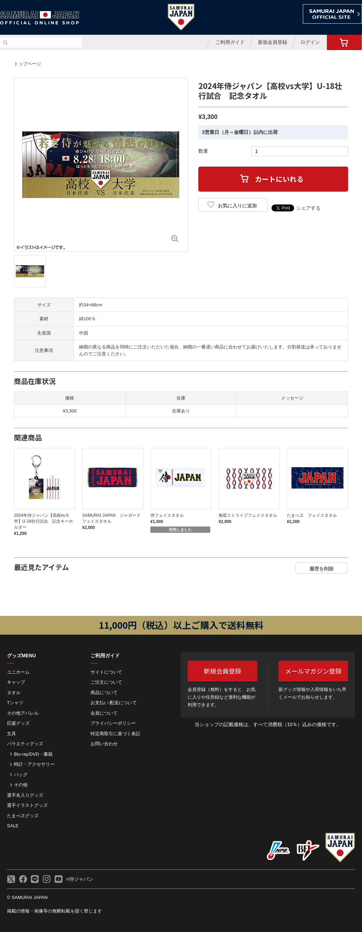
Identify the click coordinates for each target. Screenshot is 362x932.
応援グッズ (18, 723)
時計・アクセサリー (34, 764)
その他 (20, 784)
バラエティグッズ (25, 743)
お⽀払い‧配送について (113, 702)
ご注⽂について (106, 682)
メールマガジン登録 (313, 670)
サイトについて (106, 672)
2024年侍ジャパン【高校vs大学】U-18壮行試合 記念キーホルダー (43, 521)
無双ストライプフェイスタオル (248, 515)
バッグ (20, 774)
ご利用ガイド (230, 42)
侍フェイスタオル (167, 515)
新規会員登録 (272, 42)
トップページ (27, 63)
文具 (11, 733)
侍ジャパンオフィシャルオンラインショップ (39, 18)
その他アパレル (23, 713)
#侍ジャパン (79, 879)
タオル (14, 692)
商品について (104, 692)
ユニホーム (18, 672)
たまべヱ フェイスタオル (312, 515)
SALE (12, 825)
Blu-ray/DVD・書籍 (33, 754)
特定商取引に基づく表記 (115, 733)
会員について (104, 713)
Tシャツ (15, 702)
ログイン (310, 42)
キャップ (16, 682)
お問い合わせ (104, 743)
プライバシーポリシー (113, 723)
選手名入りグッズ (25, 795)
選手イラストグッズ (27, 805)
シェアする (308, 208)
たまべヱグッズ (23, 815)
